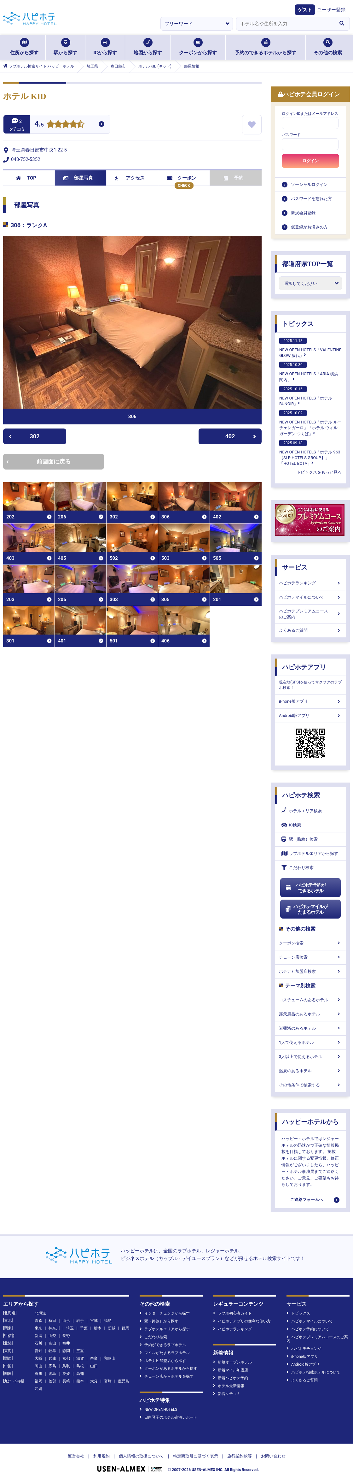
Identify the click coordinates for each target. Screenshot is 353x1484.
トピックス (298, 323)
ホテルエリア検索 (301, 811)
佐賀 (52, 1381)
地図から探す (148, 47)
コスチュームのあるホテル (310, 999)
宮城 (94, 1320)
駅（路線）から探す (159, 1321)
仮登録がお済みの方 (309, 227)
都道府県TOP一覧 (307, 263)
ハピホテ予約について (307, 1329)
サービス (294, 567)
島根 (80, 1366)
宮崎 (108, 1381)
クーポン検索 (310, 943)
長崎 (66, 1381)
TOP (26, 178)
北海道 (40, 1313)
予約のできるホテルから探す (265, 47)
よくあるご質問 (310, 630)
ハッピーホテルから (310, 1121)
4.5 (39, 125)
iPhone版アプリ (310, 701)
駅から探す (65, 47)
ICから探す (105, 47)
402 (240, 436)
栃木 (97, 1328)
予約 (233, 178)
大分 (94, 1381)
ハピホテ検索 (301, 795)
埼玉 (70, 1328)
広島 (52, 1366)
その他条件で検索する (310, 1085)
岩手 (80, 1320)
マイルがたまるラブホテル (165, 1353)
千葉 (84, 1328)
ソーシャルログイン (309, 184)
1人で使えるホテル (310, 1042)
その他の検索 (328, 47)
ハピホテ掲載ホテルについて (313, 1372)
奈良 (94, 1358)
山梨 (52, 1335)
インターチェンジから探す (165, 1313)
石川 (38, 1343)
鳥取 (66, 1366)
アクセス (130, 178)
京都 (66, 1358)
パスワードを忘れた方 (311, 198)
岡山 (38, 1366)
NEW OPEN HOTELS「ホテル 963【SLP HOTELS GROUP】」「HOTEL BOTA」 (309, 453)
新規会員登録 (303, 212)
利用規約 (101, 1456)
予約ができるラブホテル (163, 1345)
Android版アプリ (310, 715)
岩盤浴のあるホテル (310, 1028)
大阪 (38, 1358)
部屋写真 (78, 178)
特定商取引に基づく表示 (195, 1456)
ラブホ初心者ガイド (232, 1313)
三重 (80, 1351)
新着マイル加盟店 (230, 1370)
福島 (108, 1320)
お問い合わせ (273, 1456)
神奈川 (54, 1328)
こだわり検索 (297, 867)
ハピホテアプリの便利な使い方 (242, 1321)
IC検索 (291, 825)
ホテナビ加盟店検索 (310, 971)
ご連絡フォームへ (306, 1199)
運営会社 (76, 1456)
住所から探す (24, 47)
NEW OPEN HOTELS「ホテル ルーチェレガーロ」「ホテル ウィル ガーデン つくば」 (310, 423)
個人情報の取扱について (141, 1456)
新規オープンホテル (232, 1362)
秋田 (52, 1320)
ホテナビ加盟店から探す (163, 1360)
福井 (66, 1343)
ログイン (310, 160)
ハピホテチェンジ (303, 1348)
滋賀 (80, 1358)
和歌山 (109, 1358)
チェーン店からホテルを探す (167, 1376)
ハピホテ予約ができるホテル (305, 888)
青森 (38, 1320)
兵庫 (52, 1358)
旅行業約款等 (239, 1456)
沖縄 (38, 1388)
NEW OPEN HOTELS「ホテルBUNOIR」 (305, 396)
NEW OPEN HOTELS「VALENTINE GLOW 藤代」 (310, 348)
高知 (80, 1373)
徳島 (52, 1373)
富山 (52, 1343)
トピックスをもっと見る (319, 472)
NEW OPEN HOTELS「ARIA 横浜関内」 (308, 372)
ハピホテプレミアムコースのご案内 (310, 614)
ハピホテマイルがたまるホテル (306, 909)
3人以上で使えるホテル (310, 1056)
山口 (94, 1366)
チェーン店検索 (310, 957)
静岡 (66, 1351)
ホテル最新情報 (228, 1386)
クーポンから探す (198, 47)
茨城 (111, 1328)
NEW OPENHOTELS (158, 1409)
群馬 (125, 1328)
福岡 (38, 1381)
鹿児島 (123, 1381)
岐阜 (52, 1351)
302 (24, 436)
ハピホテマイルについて (310, 597)
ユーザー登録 (331, 10)
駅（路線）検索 (299, 839)
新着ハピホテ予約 (230, 1378)
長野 (66, 1335)
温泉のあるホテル (310, 1070)
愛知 (38, 1351)
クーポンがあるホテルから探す (168, 1368)
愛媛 (66, 1373)
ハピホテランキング (310, 583)
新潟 (38, 1335)
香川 (38, 1373)
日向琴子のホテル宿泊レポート (168, 1417)
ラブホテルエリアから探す (309, 853)
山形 (66, 1320)
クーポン (181, 178)
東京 (38, 1328)
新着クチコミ (226, 1394)
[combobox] (285, 24)
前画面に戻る (38, 461)
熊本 (80, 1381)
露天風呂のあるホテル (310, 1014)
